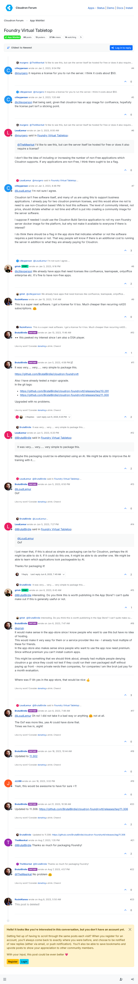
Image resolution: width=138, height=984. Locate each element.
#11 (132, 362)
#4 (132, 68)
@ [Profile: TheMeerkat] (37, 62)
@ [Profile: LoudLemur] (23, 190)
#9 (132, 299)
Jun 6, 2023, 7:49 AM (59, 710)
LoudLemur (20, 130)
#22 (132, 869)
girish (18, 266)
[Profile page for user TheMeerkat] (8, 842)
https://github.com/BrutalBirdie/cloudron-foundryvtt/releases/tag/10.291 (64, 391)
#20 (132, 804)
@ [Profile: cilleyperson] (23, 102)
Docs (120, 8)
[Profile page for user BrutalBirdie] (8, 335)
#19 (132, 781)
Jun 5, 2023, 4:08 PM (59, 362)
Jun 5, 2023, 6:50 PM (59, 484)
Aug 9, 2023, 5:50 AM (49, 899)
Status (101, 8)
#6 (132, 130)
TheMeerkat (21, 840)
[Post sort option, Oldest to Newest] (19, 47)
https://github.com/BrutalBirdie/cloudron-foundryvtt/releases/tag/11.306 (83, 809)
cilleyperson (21, 68)
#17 (132, 710)
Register (12, 961)
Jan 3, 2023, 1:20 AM (49, 97)
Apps (91, 8)
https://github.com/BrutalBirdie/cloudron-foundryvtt (47, 374)
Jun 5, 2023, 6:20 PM (48, 432)
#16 (132, 623)
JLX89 (18, 781)
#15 (132, 590)
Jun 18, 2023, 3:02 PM (43, 781)
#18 (132, 751)
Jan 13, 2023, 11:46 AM (59, 332)
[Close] (130, 929)
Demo (110, 8)
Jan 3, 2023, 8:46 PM (49, 186)
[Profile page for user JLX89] (8, 783)
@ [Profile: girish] (19, 628)
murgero (24, 62)
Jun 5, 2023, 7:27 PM (48, 524)
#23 (132, 899)
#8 (132, 266)
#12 (132, 432)
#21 (132, 840)
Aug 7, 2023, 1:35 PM (49, 840)
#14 (132, 524)
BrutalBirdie (21, 332)
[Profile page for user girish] (8, 269)
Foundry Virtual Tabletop (52, 135)
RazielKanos (21, 299)
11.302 (34, 756)
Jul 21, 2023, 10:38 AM (59, 804)
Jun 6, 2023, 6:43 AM (50, 590)
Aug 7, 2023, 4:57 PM (59, 869)
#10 (132, 332)
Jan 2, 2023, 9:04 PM (49, 68)
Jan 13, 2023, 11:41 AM (49, 299)
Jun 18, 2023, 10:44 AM (60, 751)
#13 (132, 484)
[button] (4, 979)
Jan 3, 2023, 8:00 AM (48, 130)
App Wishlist (12, 37)
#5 (132, 97)
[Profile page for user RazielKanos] (8, 302)
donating (42, 346)
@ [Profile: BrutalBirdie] (23, 437)
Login (24, 961)
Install (129, 8)
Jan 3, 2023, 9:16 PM (49, 266)
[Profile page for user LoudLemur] (8, 133)
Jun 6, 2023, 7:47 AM (59, 623)
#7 (133, 186)
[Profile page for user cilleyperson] (8, 70)
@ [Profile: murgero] (21, 73)
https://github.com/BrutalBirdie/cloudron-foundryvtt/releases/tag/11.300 (64, 395)
